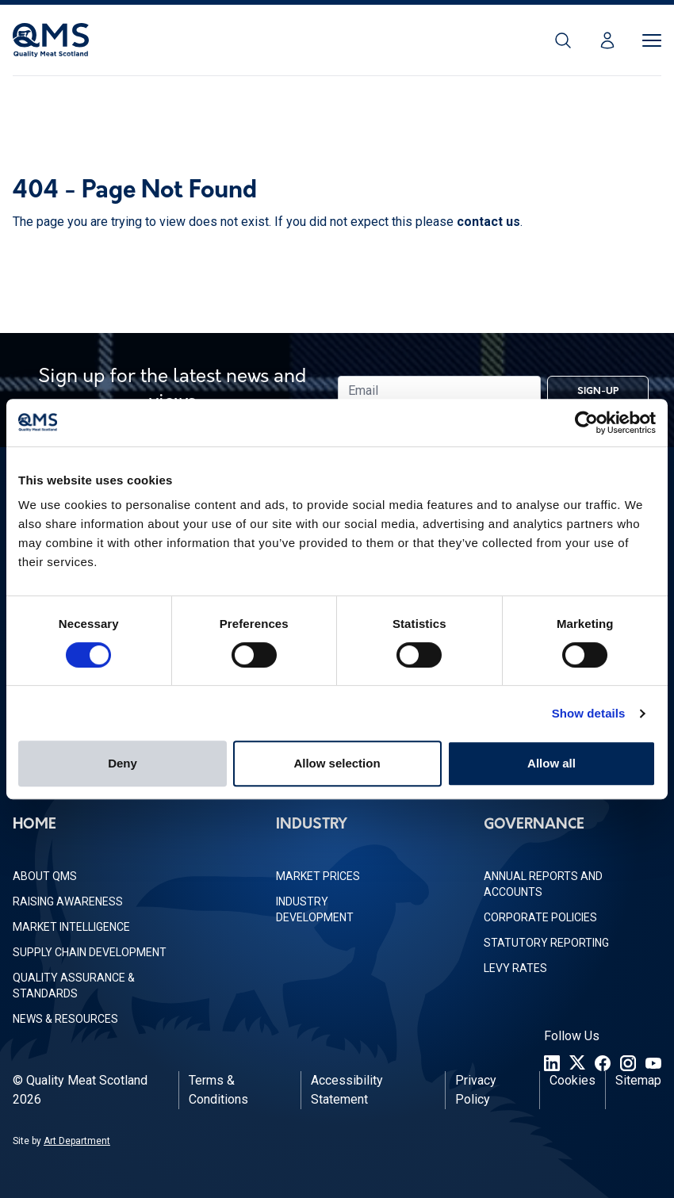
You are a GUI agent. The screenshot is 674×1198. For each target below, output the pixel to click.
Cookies (572, 1080)
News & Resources (65, 1018)
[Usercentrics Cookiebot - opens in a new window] (586, 422)
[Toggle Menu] (652, 40)
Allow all (551, 763)
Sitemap (638, 1080)
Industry (311, 824)
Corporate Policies (540, 917)
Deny (122, 763)
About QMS (45, 876)
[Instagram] (628, 1063)
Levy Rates (515, 968)
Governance (534, 824)
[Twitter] (577, 1063)
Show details (589, 713)
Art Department (77, 1140)
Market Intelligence (71, 927)
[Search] (563, 40)
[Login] (607, 40)
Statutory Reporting (546, 942)
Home (34, 824)
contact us (488, 221)
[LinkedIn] (552, 1063)
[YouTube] (653, 1063)
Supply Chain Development (90, 952)
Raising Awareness (68, 901)
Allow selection (336, 763)
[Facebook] (603, 1063)
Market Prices (318, 876)
